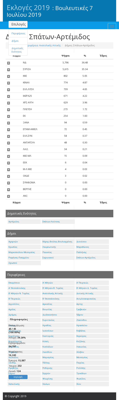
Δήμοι (15, 40)
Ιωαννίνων (48, 330)
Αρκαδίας (47, 304)
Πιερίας (80, 362)
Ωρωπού (13, 262)
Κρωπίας (13, 246)
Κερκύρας (81, 336)
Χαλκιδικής (14, 383)
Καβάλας (80, 330)
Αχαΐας (12, 309)
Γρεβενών (81, 309)
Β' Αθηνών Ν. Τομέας (19, 293)
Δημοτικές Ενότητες (17, 50)
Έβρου (79, 314)
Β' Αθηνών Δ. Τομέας (86, 288)
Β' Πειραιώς (14, 298)
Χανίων (46, 383)
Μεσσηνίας (82, 357)
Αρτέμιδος (14, 221)
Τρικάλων (81, 373)
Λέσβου (80, 351)
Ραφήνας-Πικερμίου (19, 257)
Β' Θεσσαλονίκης (51, 298)
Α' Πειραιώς (82, 282)
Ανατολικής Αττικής (53, 293)
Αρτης (79, 304)
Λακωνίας (81, 346)
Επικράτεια (14, 282)
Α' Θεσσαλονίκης (17, 288)
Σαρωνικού (48, 257)
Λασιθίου (47, 351)
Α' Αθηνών (48, 282)
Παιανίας (47, 252)
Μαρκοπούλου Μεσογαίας (22, 252)
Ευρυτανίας (48, 320)
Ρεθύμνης (47, 367)
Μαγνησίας (48, 357)
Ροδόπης (80, 367)
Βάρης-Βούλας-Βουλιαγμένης (57, 241)
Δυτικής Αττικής (84, 293)
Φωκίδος (81, 378)
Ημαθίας (47, 325)
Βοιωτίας (47, 309)
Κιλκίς (46, 341)
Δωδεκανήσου (50, 314)
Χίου (78, 383)
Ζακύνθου (81, 320)
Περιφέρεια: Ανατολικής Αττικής (42, 45)
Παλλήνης (81, 252)
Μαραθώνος (82, 246)
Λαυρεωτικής (49, 246)
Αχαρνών (13, 241)
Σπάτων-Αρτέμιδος (85, 257)
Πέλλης (46, 362)
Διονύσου (81, 241)
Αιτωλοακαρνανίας (86, 298)
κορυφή (18, 376)
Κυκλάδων (48, 346)
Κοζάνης (80, 341)
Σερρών (46, 373)
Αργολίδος (14, 304)
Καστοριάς (48, 336)
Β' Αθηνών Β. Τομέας (53, 288)
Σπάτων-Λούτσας (51, 221)
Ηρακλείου (81, 325)
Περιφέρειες (18, 33)
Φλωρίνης (48, 378)
